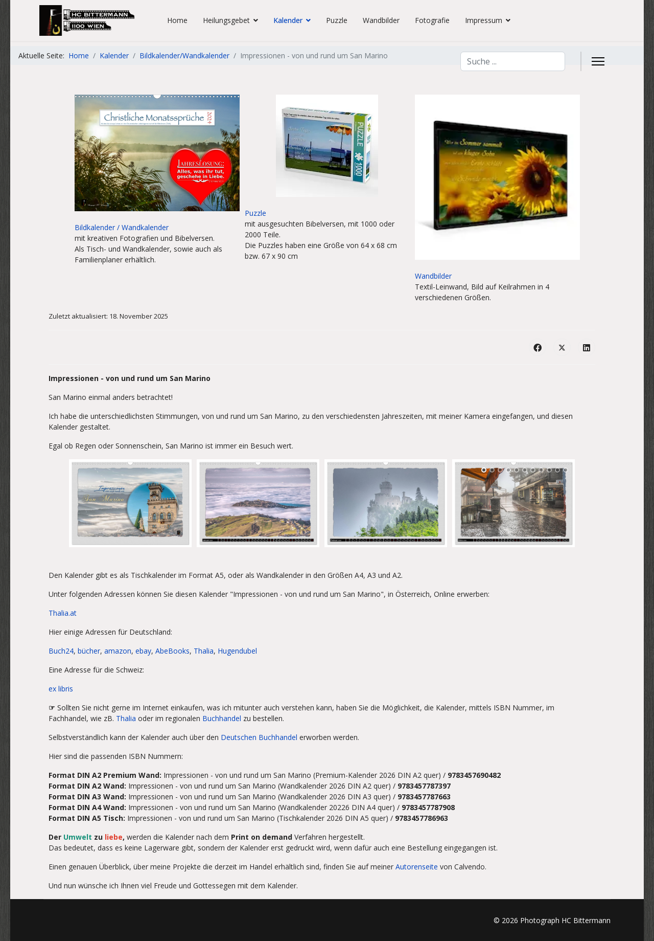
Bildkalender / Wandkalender (122, 227)
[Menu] (598, 61)
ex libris (61, 688)
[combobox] (512, 61)
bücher (89, 651)
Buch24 (61, 651)
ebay (143, 651)
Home (177, 20)
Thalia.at (63, 613)
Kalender (287, 20)
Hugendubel (237, 651)
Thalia (204, 651)
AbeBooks (172, 651)
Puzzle (336, 20)
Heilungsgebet (226, 20)
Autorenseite (416, 866)
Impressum (483, 20)
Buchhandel (221, 718)
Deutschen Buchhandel (259, 737)
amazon (117, 651)
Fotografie (432, 20)
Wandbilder (381, 20)
